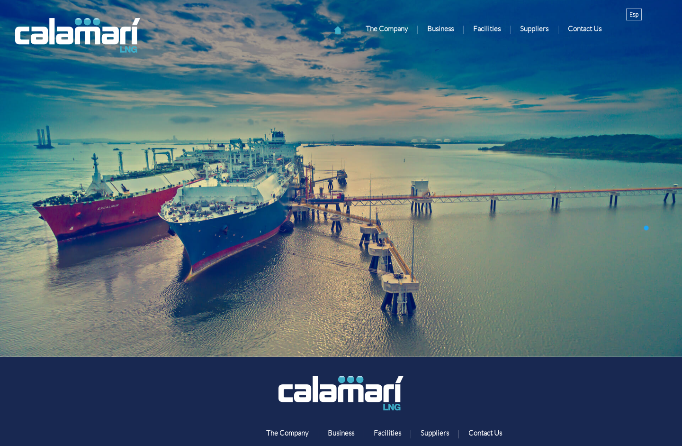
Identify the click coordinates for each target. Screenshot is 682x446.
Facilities (487, 29)
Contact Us (584, 29)
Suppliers (534, 29)
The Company (387, 29)
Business (440, 29)
